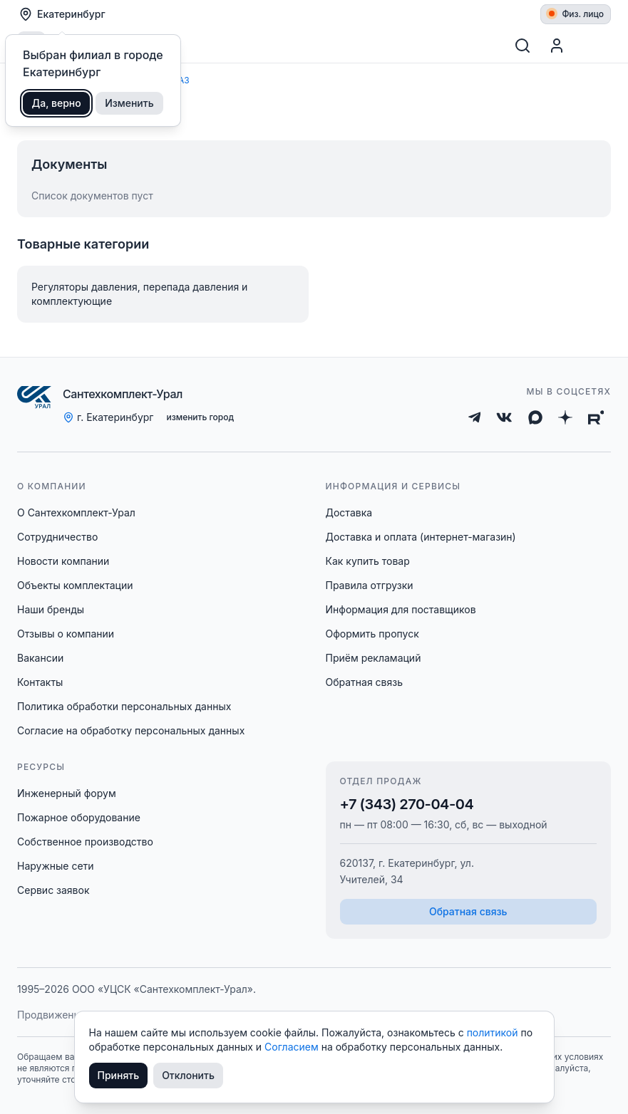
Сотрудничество (57, 537)
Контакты (40, 682)
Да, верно (56, 103)
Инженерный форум (66, 793)
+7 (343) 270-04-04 (407, 804)
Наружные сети (55, 866)
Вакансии (40, 658)
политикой (494, 1032)
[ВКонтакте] (504, 417)
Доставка (349, 512)
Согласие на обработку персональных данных (130, 730)
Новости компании (63, 561)
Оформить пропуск (372, 634)
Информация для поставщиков (401, 609)
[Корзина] (594, 45)
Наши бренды (50, 609)
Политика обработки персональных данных (124, 706)
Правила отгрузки (369, 585)
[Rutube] (596, 417)
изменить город (200, 417)
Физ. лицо (576, 14)
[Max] (535, 417)
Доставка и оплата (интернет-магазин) (421, 537)
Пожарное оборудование (78, 817)
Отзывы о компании (65, 634)
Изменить (129, 103)
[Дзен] (565, 417)
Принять (119, 1075)
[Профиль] (557, 45)
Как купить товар (368, 561)
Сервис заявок (53, 890)
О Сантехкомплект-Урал (76, 512)
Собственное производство (85, 842)
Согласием (292, 1047)
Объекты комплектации (75, 585)
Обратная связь (364, 682)
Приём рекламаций (373, 658)
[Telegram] (474, 417)
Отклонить (188, 1075)
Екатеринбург (62, 14)
